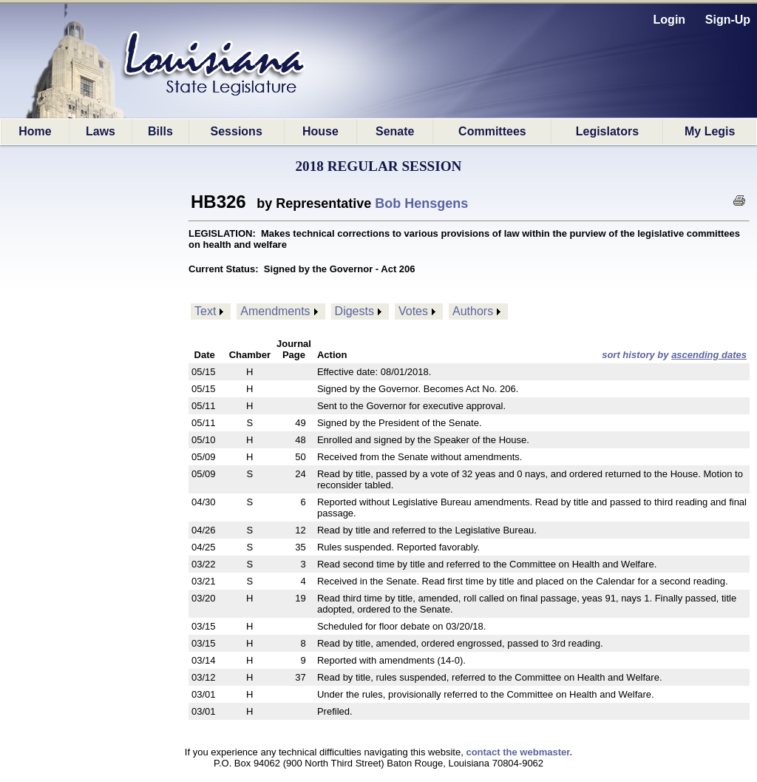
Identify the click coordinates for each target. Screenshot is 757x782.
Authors (472, 311)
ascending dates (709, 354)
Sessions (236, 131)
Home (34, 131)
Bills (160, 131)
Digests (354, 311)
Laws (100, 131)
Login (670, 19)
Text (205, 311)
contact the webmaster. (519, 752)
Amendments (275, 311)
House (320, 131)
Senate (395, 131)
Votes (413, 311)
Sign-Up (727, 19)
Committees (492, 131)
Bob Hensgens (421, 203)
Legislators (607, 131)
